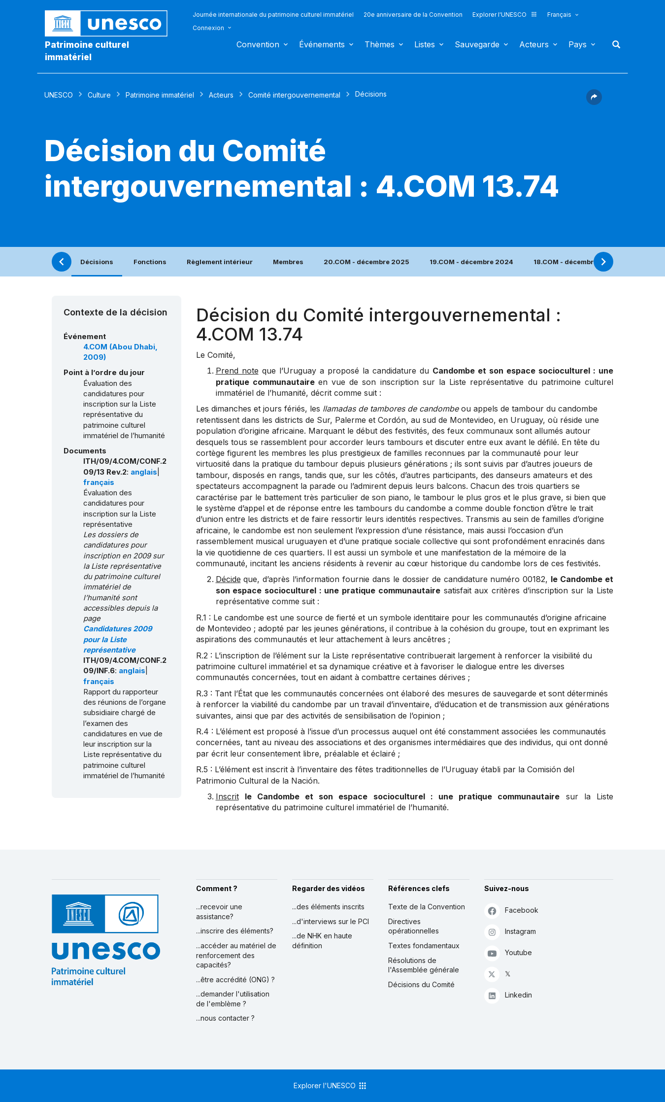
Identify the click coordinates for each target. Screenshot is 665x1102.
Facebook (511, 910)
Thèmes (380, 44)
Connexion (208, 28)
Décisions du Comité (421, 984)
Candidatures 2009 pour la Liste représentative (117, 639)
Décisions (96, 262)
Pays (577, 44)
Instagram (510, 931)
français (98, 482)
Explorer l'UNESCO (504, 14)
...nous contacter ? (225, 1018)
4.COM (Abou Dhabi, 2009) (120, 352)
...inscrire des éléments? (234, 931)
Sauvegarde (477, 44)
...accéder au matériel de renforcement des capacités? (236, 955)
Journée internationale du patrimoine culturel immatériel (273, 14)
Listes (424, 44)
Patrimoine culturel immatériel (87, 50)
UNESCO (58, 95)
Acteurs (534, 44)
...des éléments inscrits (328, 906)
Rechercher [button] (613, 44)
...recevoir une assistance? (219, 911)
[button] (594, 102)
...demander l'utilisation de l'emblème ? (232, 999)
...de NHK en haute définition (322, 940)
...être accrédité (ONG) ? (235, 979)
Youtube (508, 953)
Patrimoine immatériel (160, 95)
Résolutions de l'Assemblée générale (423, 965)
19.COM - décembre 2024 (471, 262)
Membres (288, 262)
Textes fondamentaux (424, 945)
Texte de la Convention (426, 906)
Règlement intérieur (220, 262)
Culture (99, 95)
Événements (322, 44)
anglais (144, 472)
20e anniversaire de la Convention (413, 14)
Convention (257, 44)
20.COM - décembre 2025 (366, 262)
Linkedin (508, 995)
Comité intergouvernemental (294, 95)
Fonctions (149, 262)
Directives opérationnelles (413, 926)
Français (559, 14)
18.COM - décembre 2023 (575, 262)
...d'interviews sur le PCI (330, 921)
